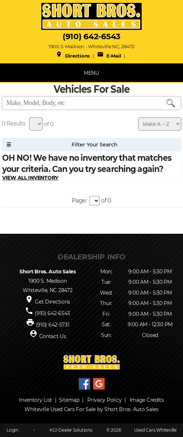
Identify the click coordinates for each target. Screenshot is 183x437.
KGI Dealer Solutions (71, 430)
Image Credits (147, 400)
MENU (91, 73)
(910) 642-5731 (52, 325)
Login (12, 430)
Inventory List (35, 400)
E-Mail (109, 56)
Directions (73, 56)
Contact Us (52, 336)
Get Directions (52, 302)
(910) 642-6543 (91, 36)
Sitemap (69, 400)
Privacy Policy (104, 400)
